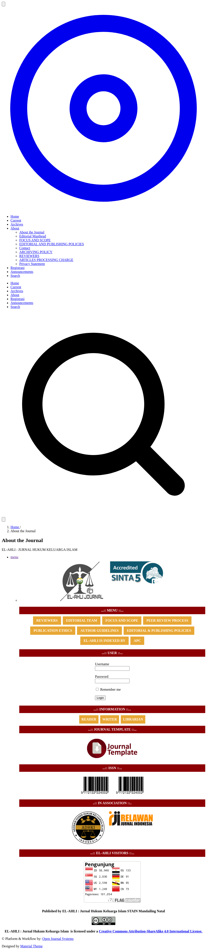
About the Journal (31, 232)
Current (16, 220)
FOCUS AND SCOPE (35, 240)
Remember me (108, 689)
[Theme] (3, 519)
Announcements (22, 272)
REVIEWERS (29, 256)
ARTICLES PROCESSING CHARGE (46, 260)
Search (15, 276)
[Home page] (103, 209)
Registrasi (18, 268)
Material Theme (31, 946)
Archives (17, 224)
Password (101, 676)
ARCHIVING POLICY (36, 252)
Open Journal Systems (58, 939)
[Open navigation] (3, 4)
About (15, 228)
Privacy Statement (32, 264)
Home (15, 216)
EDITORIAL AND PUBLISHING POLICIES (51, 244)
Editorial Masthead (32, 236)
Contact (24, 248)
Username (102, 664)
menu (14, 557)
